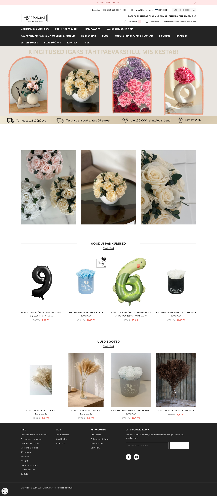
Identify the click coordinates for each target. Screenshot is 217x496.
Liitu (179, 445)
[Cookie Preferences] (5, 491)
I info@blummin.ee (143, 10)
